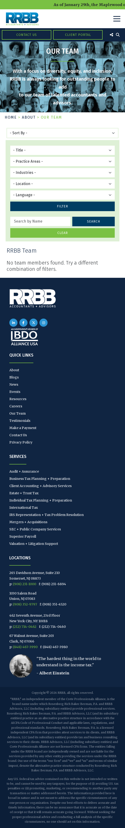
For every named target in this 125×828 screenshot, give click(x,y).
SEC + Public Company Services (35, 529)
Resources (17, 399)
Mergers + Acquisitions (28, 522)
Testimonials (19, 421)
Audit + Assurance (24, 471)
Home (11, 117)
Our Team (17, 413)
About (29, 117)
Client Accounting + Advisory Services (40, 486)
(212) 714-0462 (24, 627)
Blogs (14, 377)
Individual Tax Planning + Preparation (40, 500)
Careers (15, 406)
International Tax (23, 507)
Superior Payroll (22, 536)
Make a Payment (22, 428)
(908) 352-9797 (25, 604)
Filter (62, 206)
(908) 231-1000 (24, 584)
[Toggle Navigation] (116, 18)
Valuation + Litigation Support (33, 544)
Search (93, 221)
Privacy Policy (20, 442)
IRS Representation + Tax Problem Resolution (46, 515)
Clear (62, 233)
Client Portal (78, 35)
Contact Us (26, 35)
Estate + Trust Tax (23, 493)
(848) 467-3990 (25, 647)
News (13, 384)
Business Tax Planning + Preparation (39, 479)
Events (14, 392)
